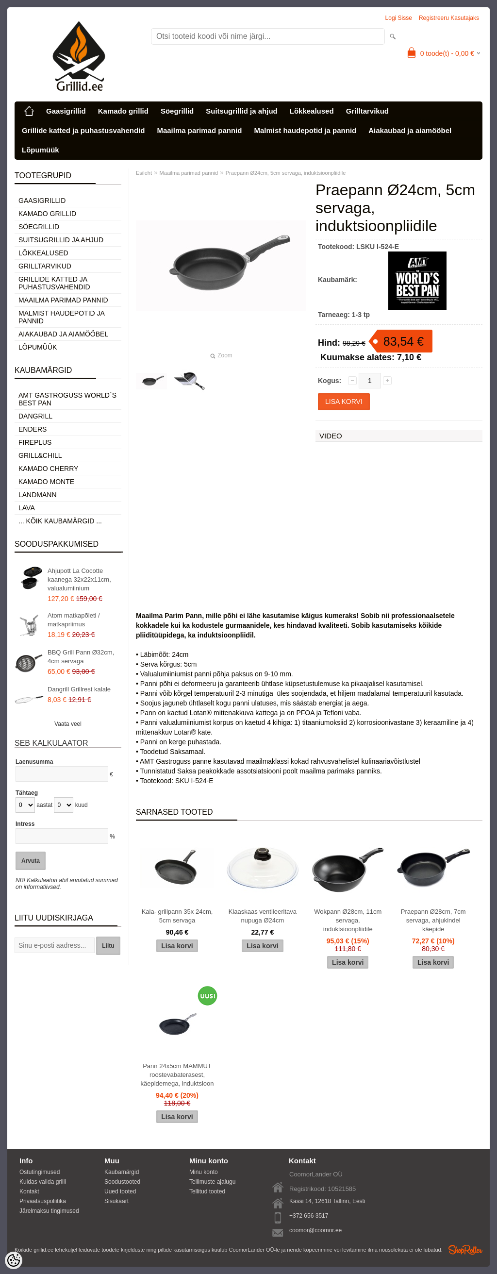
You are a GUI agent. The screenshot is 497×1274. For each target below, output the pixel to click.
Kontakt (29, 1191)
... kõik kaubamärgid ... (60, 521)
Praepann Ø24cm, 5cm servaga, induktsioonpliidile (286, 173)
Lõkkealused (312, 111)
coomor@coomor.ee (315, 1230)
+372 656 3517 (308, 1215)
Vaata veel (68, 724)
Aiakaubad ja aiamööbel (409, 130)
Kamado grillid (123, 111)
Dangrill (35, 416)
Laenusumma (34, 761)
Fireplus (34, 442)
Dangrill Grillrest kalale (79, 689)
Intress (25, 824)
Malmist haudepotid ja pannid (305, 130)
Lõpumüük (40, 150)
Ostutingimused (39, 1172)
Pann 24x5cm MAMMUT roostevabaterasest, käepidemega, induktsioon (177, 1074)
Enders (32, 429)
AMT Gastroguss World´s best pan (67, 399)
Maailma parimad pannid (199, 130)
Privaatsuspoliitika (42, 1201)
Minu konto (203, 1172)
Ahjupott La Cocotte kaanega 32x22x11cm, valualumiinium (79, 579)
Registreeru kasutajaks (449, 18)
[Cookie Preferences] (13, 1260)
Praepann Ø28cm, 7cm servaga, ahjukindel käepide (433, 920)
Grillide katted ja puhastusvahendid (83, 130)
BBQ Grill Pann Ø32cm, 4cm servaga (81, 657)
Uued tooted (120, 1191)
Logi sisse (398, 18)
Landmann (37, 495)
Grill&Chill (40, 455)
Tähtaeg (27, 792)
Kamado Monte (46, 482)
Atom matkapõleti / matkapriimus (74, 620)
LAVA (26, 508)
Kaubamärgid (121, 1172)
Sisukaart (116, 1201)
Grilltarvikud (367, 111)
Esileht (144, 173)
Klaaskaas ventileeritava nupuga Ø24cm (263, 916)
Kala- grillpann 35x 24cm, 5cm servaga (177, 916)
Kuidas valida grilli (42, 1181)
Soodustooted (122, 1181)
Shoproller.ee (465, 1250)
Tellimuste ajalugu (212, 1181)
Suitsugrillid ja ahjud (242, 111)
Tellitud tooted (207, 1191)
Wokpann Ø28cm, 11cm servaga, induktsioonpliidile (347, 920)
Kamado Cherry (48, 468)
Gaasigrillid (66, 111)
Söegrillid (177, 111)
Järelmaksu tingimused (49, 1210)
